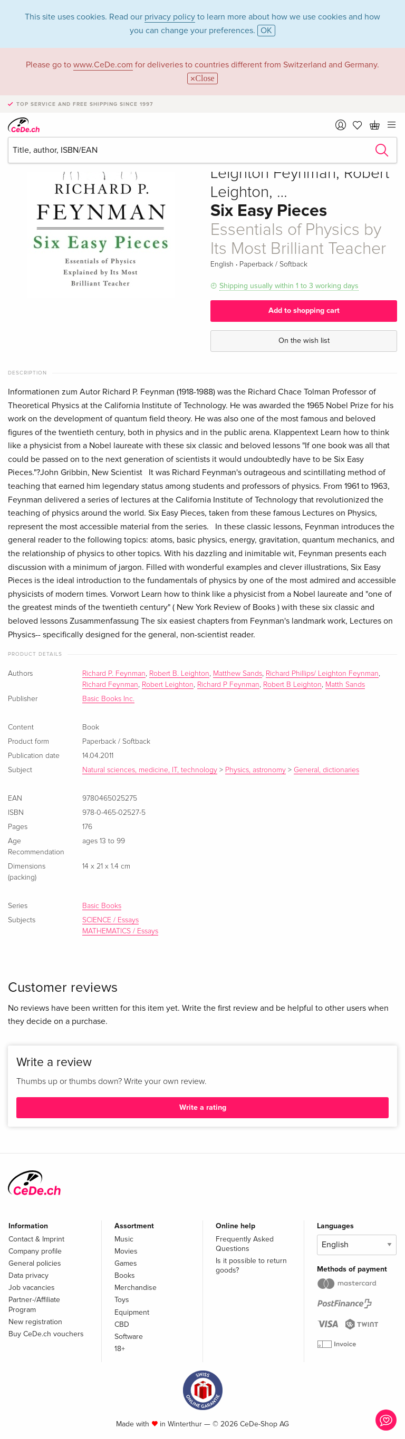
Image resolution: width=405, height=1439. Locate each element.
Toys (121, 1299)
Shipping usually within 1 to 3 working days (289, 285)
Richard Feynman (110, 684)
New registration (35, 1321)
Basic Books (101, 906)
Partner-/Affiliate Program (34, 1304)
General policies (34, 1263)
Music (123, 1239)
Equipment (131, 1312)
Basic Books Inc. (108, 699)
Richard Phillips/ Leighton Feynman (322, 673)
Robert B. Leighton (179, 673)
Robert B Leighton (292, 684)
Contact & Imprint (36, 1239)
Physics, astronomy (255, 770)
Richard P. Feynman (114, 673)
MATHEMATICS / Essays (120, 931)
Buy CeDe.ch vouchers (46, 1333)
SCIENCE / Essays (110, 920)
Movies (126, 1251)
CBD (121, 1324)
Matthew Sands (237, 673)
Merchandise (135, 1287)
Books (124, 1275)
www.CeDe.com (103, 65)
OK (266, 30)
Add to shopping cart (304, 310)
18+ (119, 1348)
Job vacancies (31, 1287)
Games (125, 1263)
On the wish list (304, 340)
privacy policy (169, 17)
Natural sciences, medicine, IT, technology (149, 770)
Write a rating (202, 1107)
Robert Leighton (168, 684)
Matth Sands (345, 684)
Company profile (35, 1251)
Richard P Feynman (228, 684)
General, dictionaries (326, 770)
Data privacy (28, 1275)
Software (128, 1336)
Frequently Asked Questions (245, 1244)
